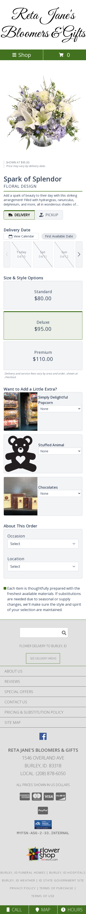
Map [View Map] (43, 910)
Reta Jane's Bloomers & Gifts (43, 25)
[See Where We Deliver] (43, 658)
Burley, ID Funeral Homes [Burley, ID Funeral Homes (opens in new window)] (22, 873)
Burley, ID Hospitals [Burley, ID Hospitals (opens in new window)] (67, 873)
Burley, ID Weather (18, 880)
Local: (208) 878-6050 (43, 773)
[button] (43, 824)
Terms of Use (43, 896)
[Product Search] (44, 633)
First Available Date (59, 236)
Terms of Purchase (56, 888)
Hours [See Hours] (72, 910)
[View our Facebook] (43, 738)
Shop (21, 54)
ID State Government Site (61, 880)
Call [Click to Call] (14, 910)
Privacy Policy (23, 888)
